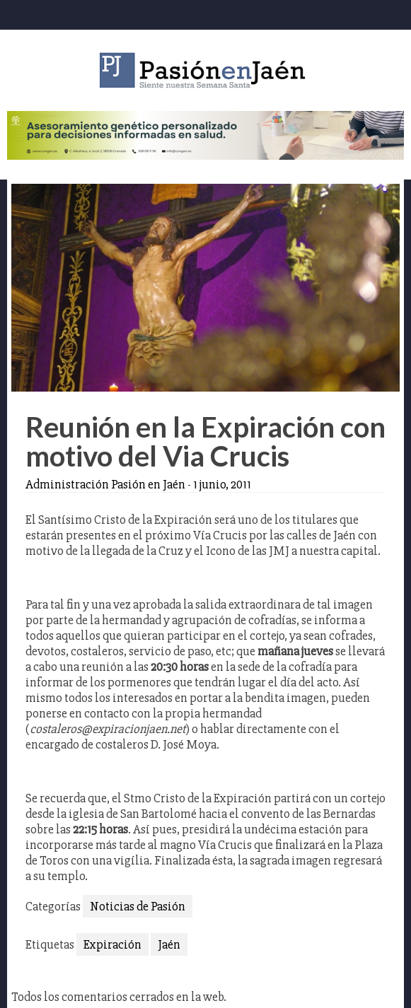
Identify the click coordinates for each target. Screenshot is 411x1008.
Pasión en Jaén (206, 70)
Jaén (169, 944)
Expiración (112, 944)
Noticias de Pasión (137, 906)
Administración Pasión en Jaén (105, 484)
